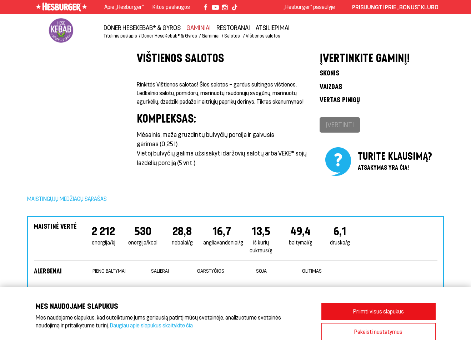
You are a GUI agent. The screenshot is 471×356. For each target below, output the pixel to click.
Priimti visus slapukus (378, 311)
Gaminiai (198, 27)
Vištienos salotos (263, 36)
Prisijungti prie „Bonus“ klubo (395, 7)
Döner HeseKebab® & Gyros (142, 27)
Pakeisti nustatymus (378, 331)
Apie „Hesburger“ (124, 6)
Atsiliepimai (273, 27)
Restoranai (233, 27)
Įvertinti (340, 124)
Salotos (232, 36)
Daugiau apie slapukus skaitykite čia (151, 325)
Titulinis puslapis (120, 36)
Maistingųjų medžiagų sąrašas (67, 199)
